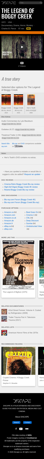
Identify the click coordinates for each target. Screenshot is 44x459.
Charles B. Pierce (8, 29)
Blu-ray (14, 143)
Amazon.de (9, 221)
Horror (22, 25)
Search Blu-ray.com (5, 145)
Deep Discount (32, 221)
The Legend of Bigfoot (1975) (15, 292)
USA (10, 22)
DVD (23, 143)
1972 (3, 22)
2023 (6, 113)
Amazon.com (9, 215)
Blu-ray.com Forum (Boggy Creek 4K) (19, 200)
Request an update (32, 174)
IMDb (30, 435)
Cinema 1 (30, 215)
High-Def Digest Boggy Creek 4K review (21, 187)
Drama (16, 25)
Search (17, 422)
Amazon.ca (9, 212)
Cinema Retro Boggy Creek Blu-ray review (22, 184)
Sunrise (29, 223)
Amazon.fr (8, 223)
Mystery (29, 25)
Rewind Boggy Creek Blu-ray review (19, 190)
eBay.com (8, 229)
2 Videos (22, 64)
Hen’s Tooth (31, 108)
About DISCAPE (22, 417)
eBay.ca (7, 226)
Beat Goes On (32, 212)
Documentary (6, 25)
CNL (28, 218)
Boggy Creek (6, 108)
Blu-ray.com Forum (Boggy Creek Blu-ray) (21, 202)
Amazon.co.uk (10, 218)
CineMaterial (32, 438)
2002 (31, 113)
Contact (28, 422)
